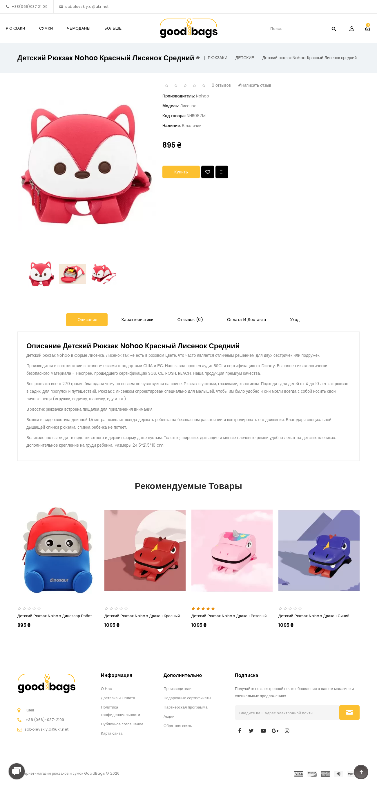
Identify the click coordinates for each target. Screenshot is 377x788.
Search (333, 28)
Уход (294, 320)
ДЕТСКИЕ (244, 58)
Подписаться (349, 712)
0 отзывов (221, 85)
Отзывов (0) (189, 320)
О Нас (106, 688)
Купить (181, 172)
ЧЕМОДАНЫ (78, 28)
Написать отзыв (254, 85)
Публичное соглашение (122, 724)
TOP (361, 772)
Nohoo (202, 96)
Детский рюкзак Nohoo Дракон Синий (313, 616)
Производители (177, 688)
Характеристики (136, 320)
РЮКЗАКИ (15, 28)
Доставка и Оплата (118, 698)
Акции (169, 716)
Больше (113, 28)
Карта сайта (111, 733)
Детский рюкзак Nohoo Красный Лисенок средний (309, 58)
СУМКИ (46, 28)
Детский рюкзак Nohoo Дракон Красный (142, 616)
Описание (86, 320)
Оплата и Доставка (246, 320)
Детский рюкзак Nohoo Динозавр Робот (54, 616)
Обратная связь (178, 726)
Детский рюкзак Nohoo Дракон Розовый (229, 616)
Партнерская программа (186, 707)
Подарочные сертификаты (187, 698)
